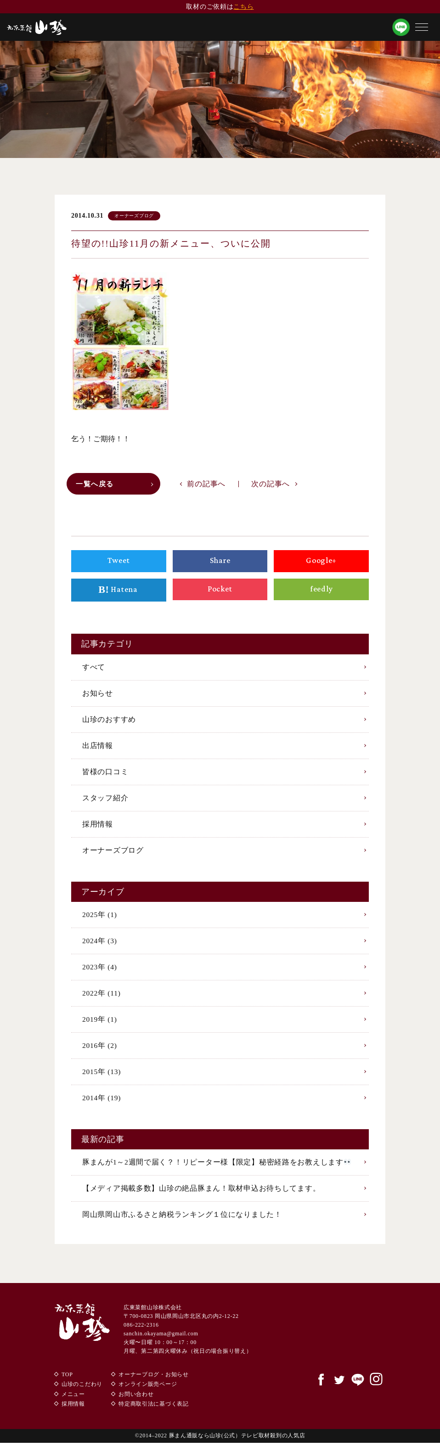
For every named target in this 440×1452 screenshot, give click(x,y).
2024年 (100, 946)
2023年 (100, 973)
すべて (93, 669)
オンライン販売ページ (147, 1393)
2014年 (102, 1105)
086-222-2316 (141, 1334)
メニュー (73, 1403)
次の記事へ (271, 485)
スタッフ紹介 (105, 801)
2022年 (101, 999)
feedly (321, 591)
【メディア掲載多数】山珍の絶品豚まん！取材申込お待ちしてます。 (201, 1197)
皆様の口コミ (105, 775)
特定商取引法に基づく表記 (153, 1413)
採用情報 (97, 828)
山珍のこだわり (82, 1393)
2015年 (102, 1079)
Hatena (118, 592)
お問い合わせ (135, 1403)
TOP (67, 1383)
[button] (421, 27)
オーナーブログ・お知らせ (153, 1383)
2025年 (100, 919)
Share (220, 563)
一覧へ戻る (96, 486)
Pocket (220, 591)
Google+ (321, 563)
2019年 (100, 1026)
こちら (243, 6)
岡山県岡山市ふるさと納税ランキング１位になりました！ (182, 1223)
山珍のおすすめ (109, 722)
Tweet (119, 563)
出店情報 (97, 749)
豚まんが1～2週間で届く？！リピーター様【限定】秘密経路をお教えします (216, 1170)
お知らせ (97, 695)
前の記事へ (206, 485)
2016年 (100, 1052)
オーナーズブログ (113, 855)
